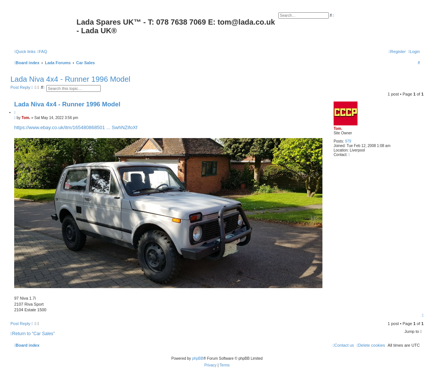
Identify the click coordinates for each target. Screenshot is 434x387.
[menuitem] (42, 51)
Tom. (338, 129)
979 (348, 141)
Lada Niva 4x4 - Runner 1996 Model (70, 79)
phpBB (197, 358)
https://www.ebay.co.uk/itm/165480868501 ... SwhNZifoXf (75, 127)
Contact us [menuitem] (343, 345)
